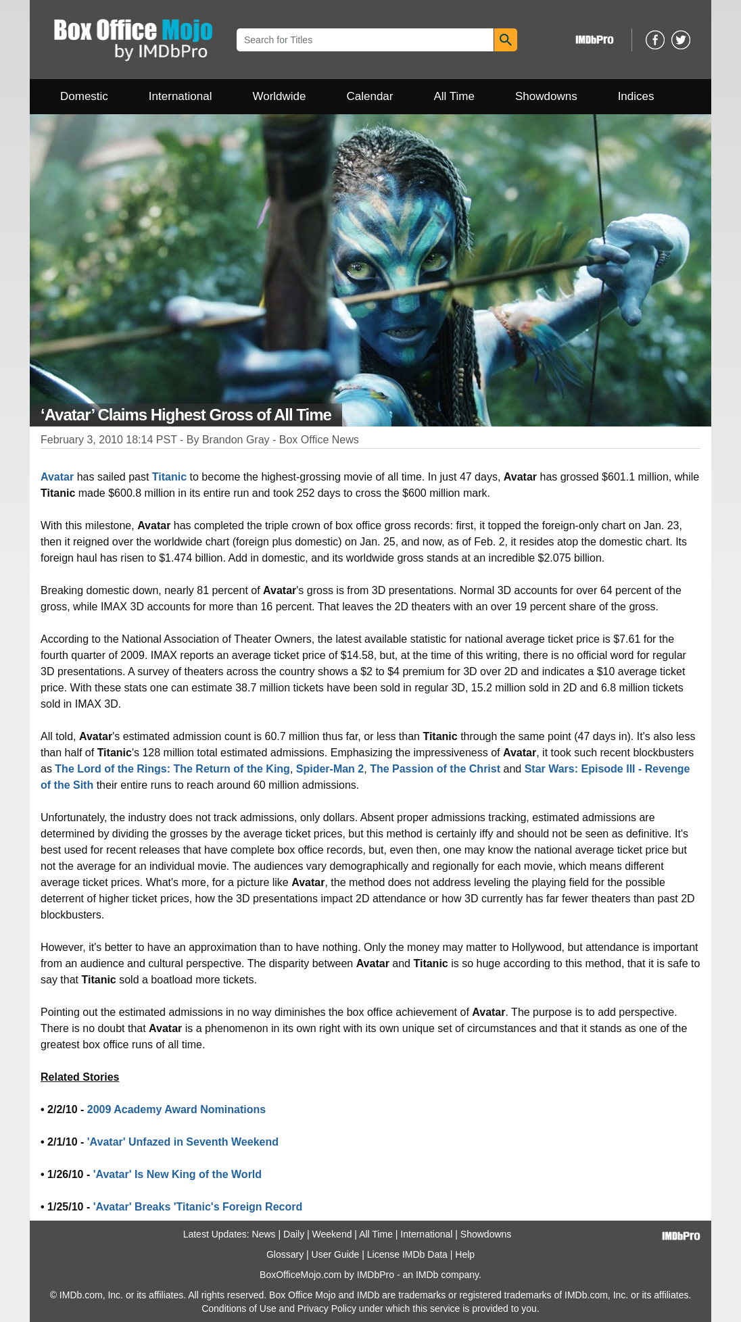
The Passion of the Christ (435, 769)
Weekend (332, 1234)
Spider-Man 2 (330, 769)
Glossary (285, 1254)
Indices (636, 96)
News (264, 1234)
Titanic (169, 477)
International (180, 96)
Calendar (370, 96)
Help (465, 1254)
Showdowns (546, 96)
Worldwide (279, 96)
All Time (454, 96)
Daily (293, 1234)
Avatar (57, 477)
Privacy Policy (326, 1308)
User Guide (336, 1254)
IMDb (427, 1274)
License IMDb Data (407, 1254)
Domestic (84, 96)
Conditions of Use (239, 1308)
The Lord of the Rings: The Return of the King (172, 769)
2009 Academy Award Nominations (176, 1109)
